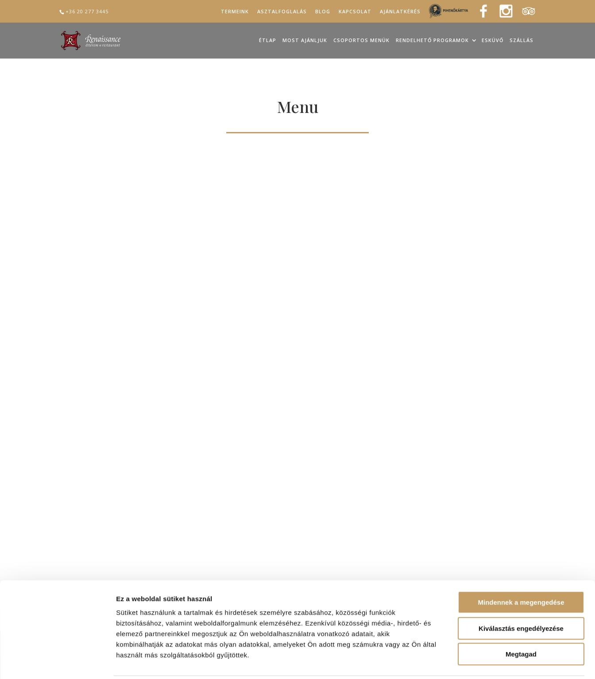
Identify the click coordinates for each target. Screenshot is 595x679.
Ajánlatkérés (400, 12)
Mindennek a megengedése (521, 570)
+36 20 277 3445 (87, 11)
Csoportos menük (361, 40)
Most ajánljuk (304, 40)
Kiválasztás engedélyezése (521, 597)
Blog (322, 12)
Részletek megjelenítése (503, 661)
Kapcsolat (355, 12)
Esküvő (492, 40)
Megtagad (521, 622)
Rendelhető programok (432, 40)
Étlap (267, 40)
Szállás (521, 40)
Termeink (235, 12)
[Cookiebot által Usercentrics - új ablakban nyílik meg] (57, 661)
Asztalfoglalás (282, 12)
